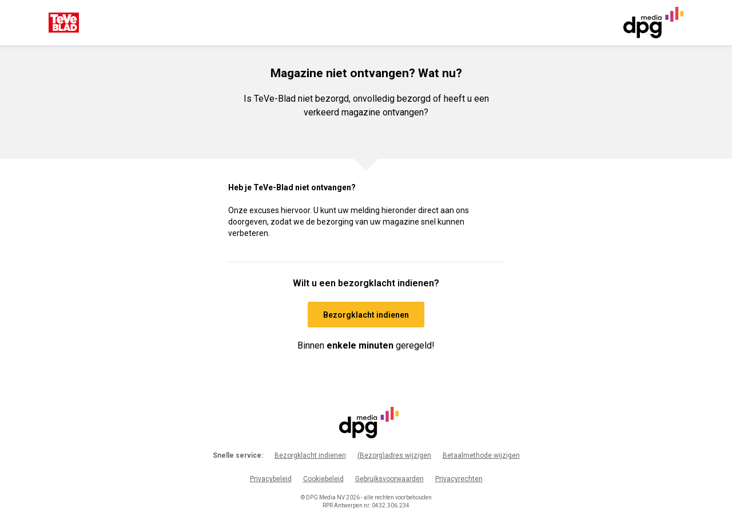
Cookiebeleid (323, 479)
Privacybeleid (271, 479)
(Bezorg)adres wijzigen (394, 455)
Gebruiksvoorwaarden (389, 479)
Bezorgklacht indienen (310, 455)
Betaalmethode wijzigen (481, 455)
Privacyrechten (459, 479)
